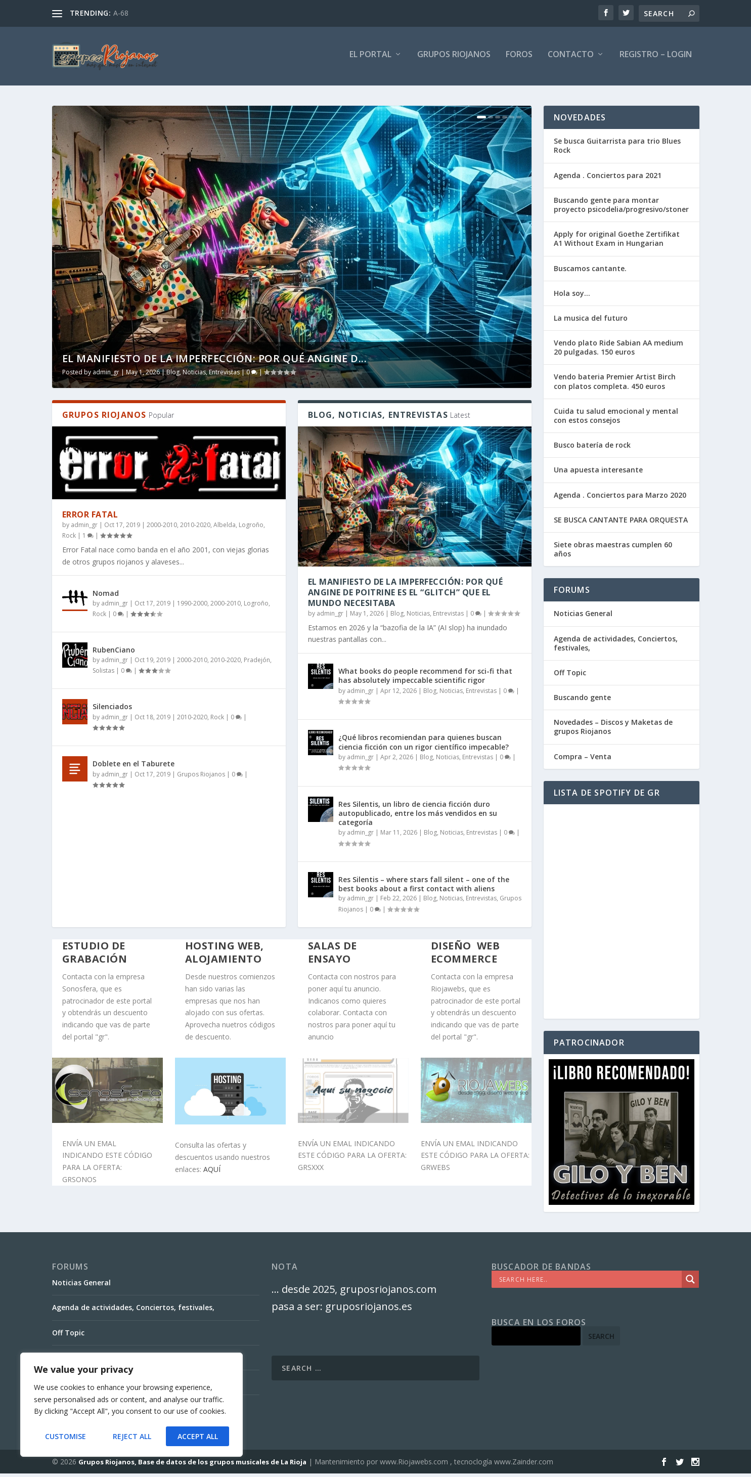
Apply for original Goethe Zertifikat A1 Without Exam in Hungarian (617, 242)
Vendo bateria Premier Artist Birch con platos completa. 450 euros (615, 385)
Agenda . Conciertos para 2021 (607, 179)
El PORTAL (370, 59)
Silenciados (112, 710)
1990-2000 (192, 606)
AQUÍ (211, 1173)
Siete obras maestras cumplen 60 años (613, 553)
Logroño (251, 529)
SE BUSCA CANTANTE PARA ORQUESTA (621, 524)
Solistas (103, 674)
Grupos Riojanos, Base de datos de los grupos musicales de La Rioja (192, 1465)
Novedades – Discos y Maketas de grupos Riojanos (613, 730)
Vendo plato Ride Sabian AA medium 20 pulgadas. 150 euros (618, 351)
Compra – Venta (582, 760)
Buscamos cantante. (590, 272)
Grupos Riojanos (201, 777)
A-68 (120, 13)
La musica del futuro (591, 322)
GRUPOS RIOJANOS (454, 59)
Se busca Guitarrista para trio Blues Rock (617, 149)
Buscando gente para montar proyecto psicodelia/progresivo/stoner (621, 208)
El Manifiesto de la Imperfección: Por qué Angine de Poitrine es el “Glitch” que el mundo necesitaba (405, 596)
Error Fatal (90, 518)
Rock (69, 539)
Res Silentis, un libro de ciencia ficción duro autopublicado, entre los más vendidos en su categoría (417, 817)
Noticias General (583, 617)
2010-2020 (195, 529)
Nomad (106, 597)
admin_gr (106, 376)
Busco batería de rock (592, 449)
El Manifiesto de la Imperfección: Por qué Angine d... (214, 362)
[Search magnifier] (690, 1283)
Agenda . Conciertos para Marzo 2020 (620, 498)
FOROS (519, 59)
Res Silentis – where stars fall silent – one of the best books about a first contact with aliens (423, 888)
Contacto (571, 59)
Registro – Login (656, 59)
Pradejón (257, 663)
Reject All (131, 1436)
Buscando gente (582, 701)
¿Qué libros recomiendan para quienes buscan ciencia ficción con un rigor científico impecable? (423, 745)
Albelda (224, 529)
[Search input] (589, 1283)
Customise (65, 1436)
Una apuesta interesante (598, 474)
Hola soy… (572, 297)
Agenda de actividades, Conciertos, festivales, (616, 646)
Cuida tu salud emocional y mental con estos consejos (616, 419)
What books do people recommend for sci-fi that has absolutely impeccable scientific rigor (425, 679)
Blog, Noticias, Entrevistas (203, 376)
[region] (131, 1405)
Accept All (198, 1436)
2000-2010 (162, 529)
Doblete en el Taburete (133, 767)
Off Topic (570, 676)
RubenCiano (114, 654)
